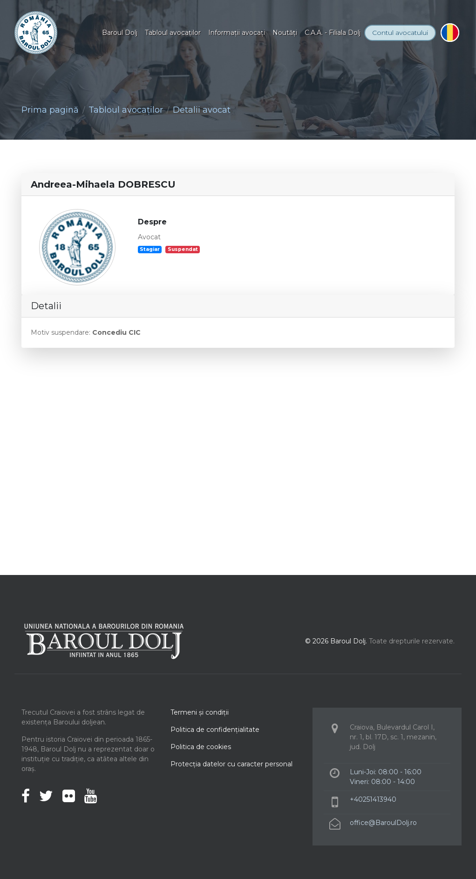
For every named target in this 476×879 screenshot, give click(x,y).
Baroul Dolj (119, 32)
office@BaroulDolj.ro (383, 822)
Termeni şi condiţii (199, 712)
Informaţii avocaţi (236, 32)
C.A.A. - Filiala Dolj (332, 32)
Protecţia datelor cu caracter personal (231, 764)
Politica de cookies (200, 747)
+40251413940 (373, 799)
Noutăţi (284, 32)
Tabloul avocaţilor (173, 32)
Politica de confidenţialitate (214, 729)
